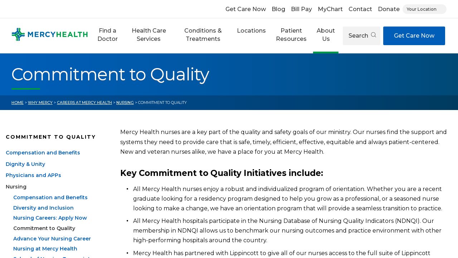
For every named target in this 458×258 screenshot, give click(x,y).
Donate (389, 9)
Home (17, 102)
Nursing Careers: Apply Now (50, 226)
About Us (326, 34)
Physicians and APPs (33, 184)
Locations (251, 30)
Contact (360, 9)
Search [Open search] (362, 35)
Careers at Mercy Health (84, 102)
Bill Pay (301, 9)
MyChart (330, 9)
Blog (278, 9)
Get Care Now (245, 9)
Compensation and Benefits (43, 161)
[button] (108, 35)
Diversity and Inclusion (43, 216)
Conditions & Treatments (203, 34)
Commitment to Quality (44, 237)
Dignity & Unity (25, 172)
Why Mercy (40, 102)
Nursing (125, 102)
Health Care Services (149, 34)
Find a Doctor (107, 34)
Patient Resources (291, 34)
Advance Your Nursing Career (52, 247)
